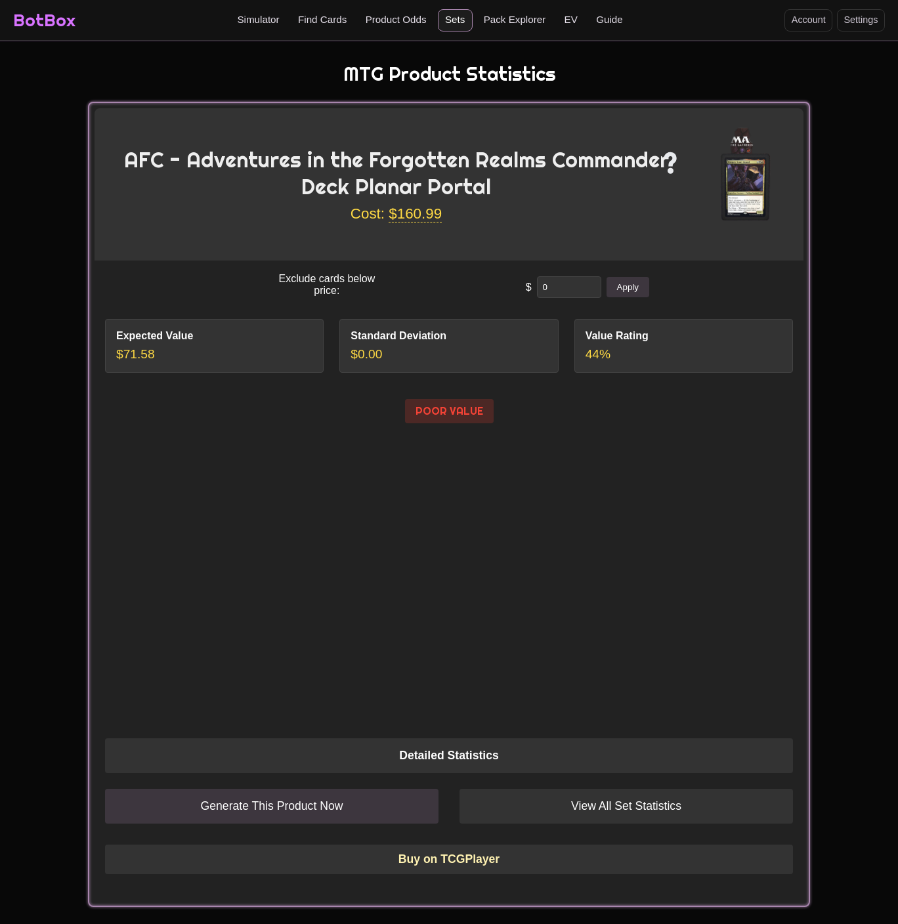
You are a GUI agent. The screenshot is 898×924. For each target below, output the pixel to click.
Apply (628, 287)
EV (571, 19)
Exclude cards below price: (326, 284)
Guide (609, 19)
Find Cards (322, 19)
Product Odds (396, 19)
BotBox (44, 20)
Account (809, 19)
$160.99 (415, 213)
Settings (861, 19)
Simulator (258, 19)
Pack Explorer (515, 19)
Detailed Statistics (449, 755)
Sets (455, 19)
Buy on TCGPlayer (449, 859)
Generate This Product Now (272, 805)
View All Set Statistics (626, 805)
